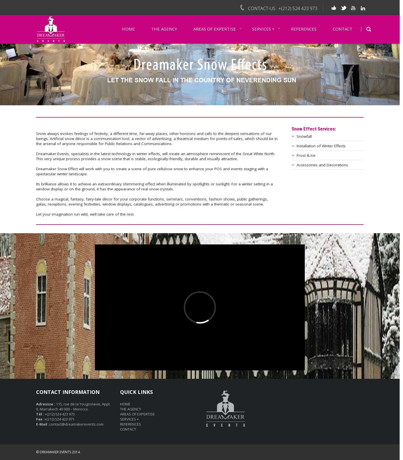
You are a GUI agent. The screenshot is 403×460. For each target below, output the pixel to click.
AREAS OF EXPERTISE (214, 29)
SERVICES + (263, 29)
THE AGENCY (164, 29)
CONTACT (342, 29)
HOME (128, 29)
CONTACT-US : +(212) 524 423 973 (282, 8)
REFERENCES (304, 29)
